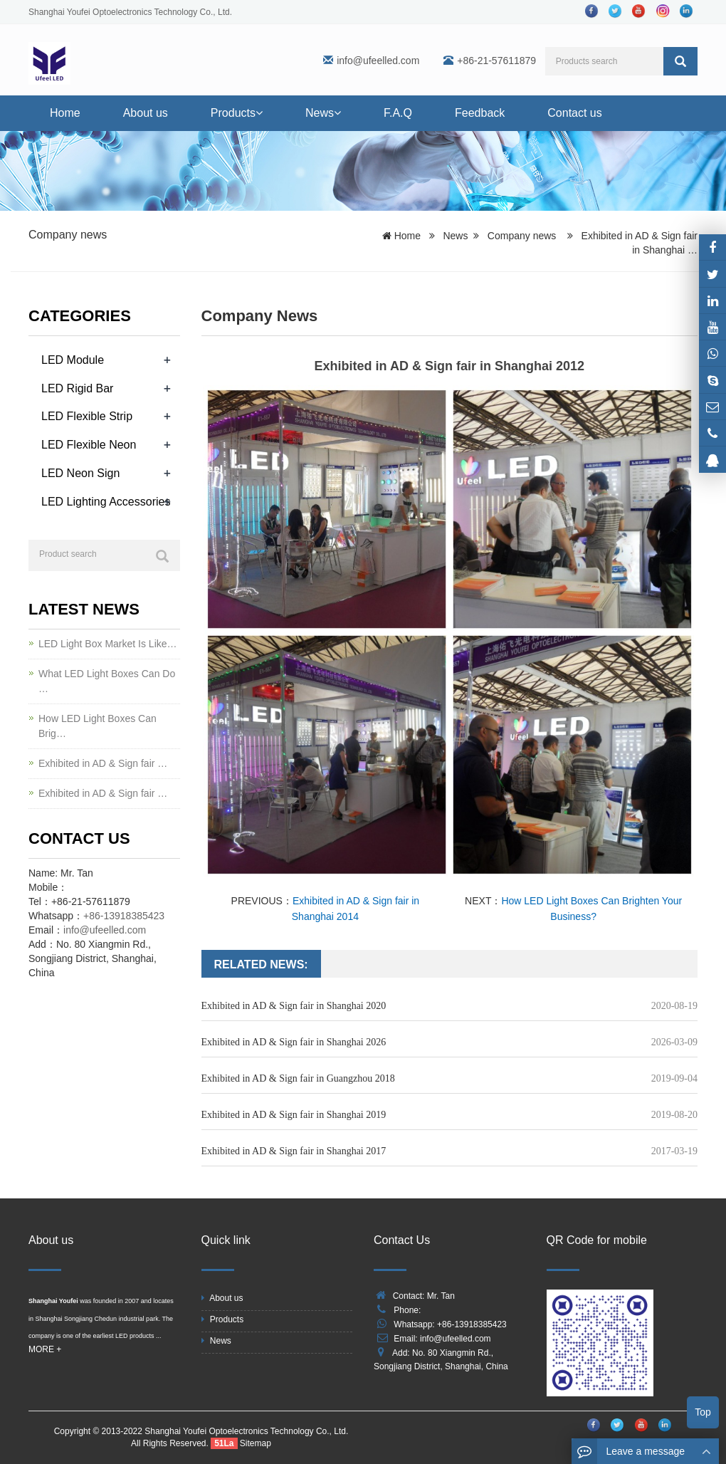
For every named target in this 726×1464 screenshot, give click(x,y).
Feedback (480, 113)
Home (65, 113)
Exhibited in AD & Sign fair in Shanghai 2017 (293, 1151)
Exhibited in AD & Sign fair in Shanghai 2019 (293, 1114)
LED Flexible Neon (88, 445)
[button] (259, 113)
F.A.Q (398, 113)
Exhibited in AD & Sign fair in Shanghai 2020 (293, 1005)
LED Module (72, 360)
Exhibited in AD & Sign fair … (102, 763)
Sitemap (255, 1443)
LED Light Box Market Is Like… (107, 643)
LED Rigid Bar (77, 388)
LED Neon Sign (80, 473)
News (323, 113)
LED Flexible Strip (86, 416)
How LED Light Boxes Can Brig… (97, 726)
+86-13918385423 (123, 915)
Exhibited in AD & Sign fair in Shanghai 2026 (293, 1042)
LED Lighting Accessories (105, 502)
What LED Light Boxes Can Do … (106, 681)
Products (237, 113)
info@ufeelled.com (378, 60)
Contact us (574, 113)
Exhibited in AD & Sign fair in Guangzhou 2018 (298, 1078)
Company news (67, 235)
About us (145, 113)
